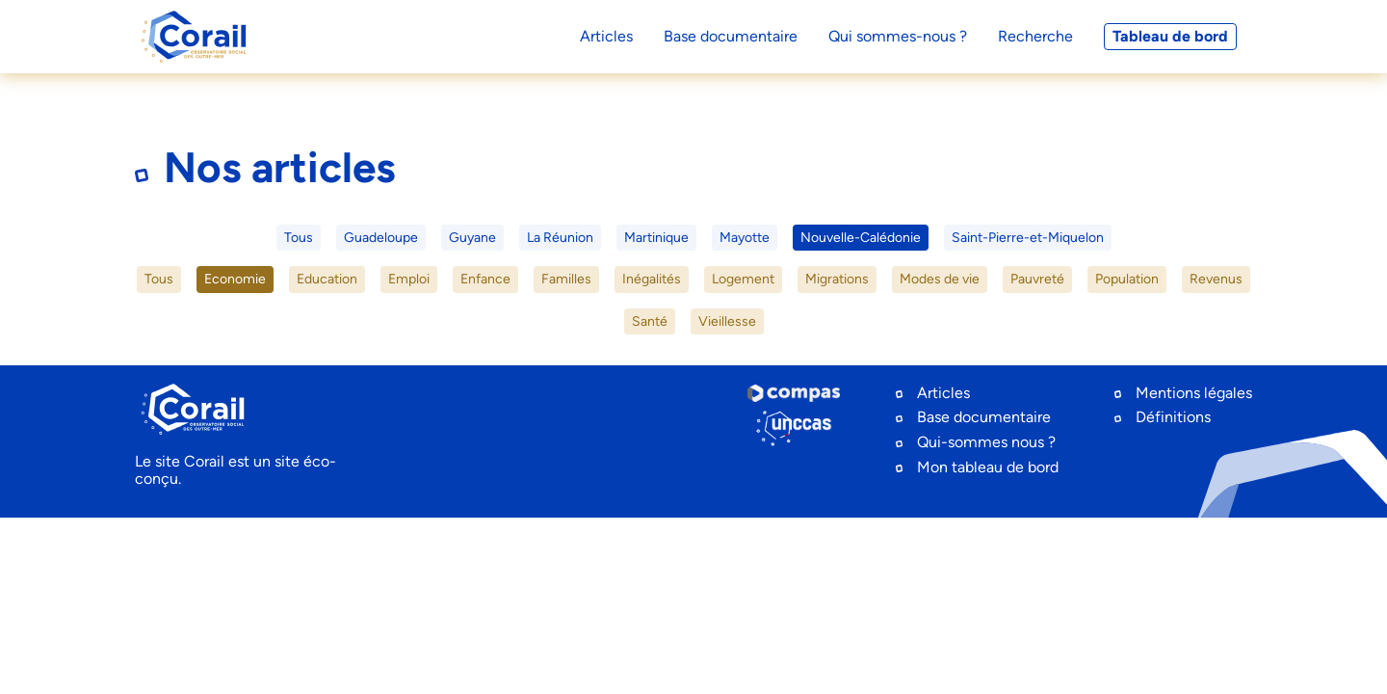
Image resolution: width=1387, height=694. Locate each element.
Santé (649, 321)
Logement (743, 279)
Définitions (1173, 417)
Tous (298, 237)
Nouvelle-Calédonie (860, 237)
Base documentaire (984, 417)
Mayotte (745, 237)
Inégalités (651, 279)
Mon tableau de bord (988, 467)
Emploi (409, 279)
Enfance (485, 279)
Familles (566, 279)
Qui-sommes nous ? (986, 442)
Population (1127, 279)
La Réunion (560, 237)
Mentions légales (1194, 393)
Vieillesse (727, 321)
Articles (943, 393)
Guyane (472, 237)
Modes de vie (940, 279)
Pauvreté (1037, 279)
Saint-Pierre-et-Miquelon (1028, 237)
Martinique (656, 237)
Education (327, 279)
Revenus (1216, 279)
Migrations (837, 279)
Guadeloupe (381, 237)
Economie (235, 279)
